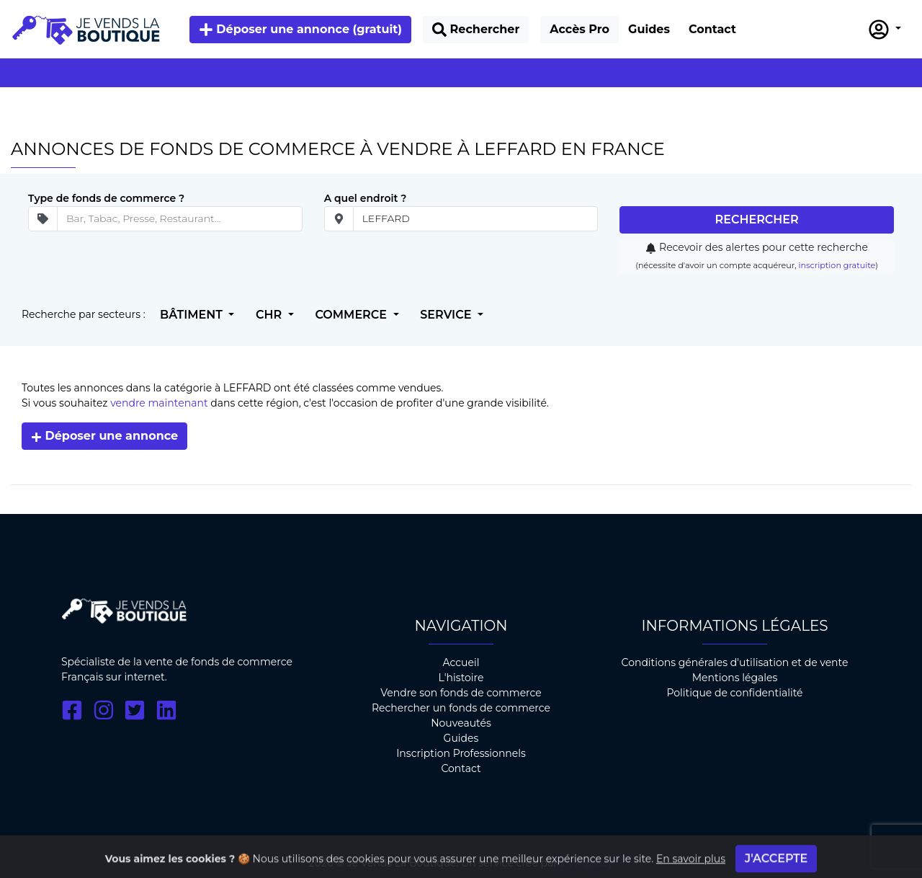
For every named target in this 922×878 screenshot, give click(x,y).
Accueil (460, 662)
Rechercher (757, 219)
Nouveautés (461, 723)
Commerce (352, 315)
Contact (460, 768)
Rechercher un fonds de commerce (461, 707)
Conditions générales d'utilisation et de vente (735, 662)
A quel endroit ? (365, 198)
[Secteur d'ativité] (180, 218)
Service (447, 315)
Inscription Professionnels (461, 753)
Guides (461, 738)
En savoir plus (690, 866)
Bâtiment (192, 315)
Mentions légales (735, 677)
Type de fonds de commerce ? (106, 198)
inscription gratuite (836, 265)
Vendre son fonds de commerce (461, 692)
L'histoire (461, 677)
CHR (270, 315)
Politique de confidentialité (734, 692)
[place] (476, 218)
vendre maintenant (158, 402)
